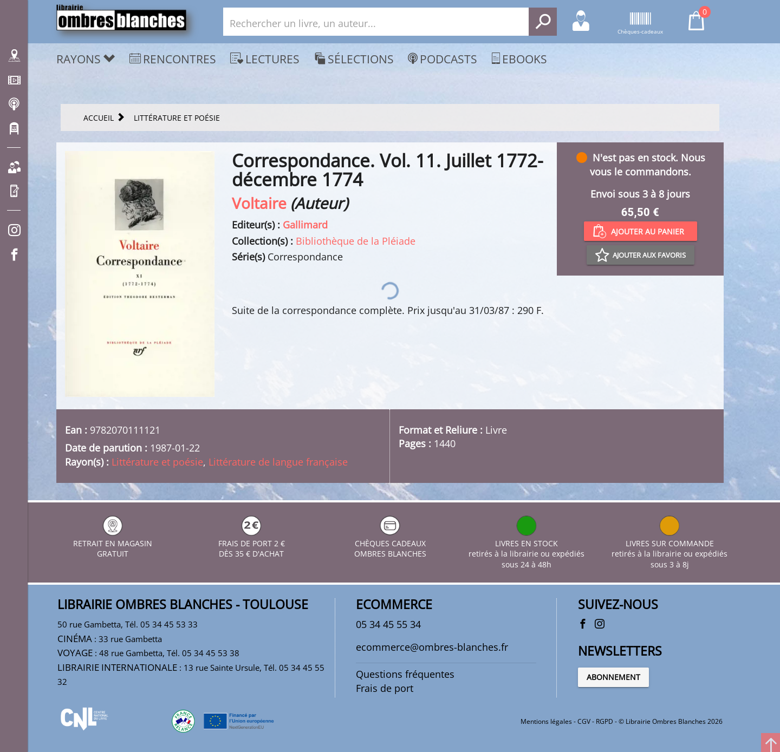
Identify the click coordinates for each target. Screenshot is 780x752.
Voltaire (259, 203)
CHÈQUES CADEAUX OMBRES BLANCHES (390, 543)
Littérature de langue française (278, 461)
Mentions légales (546, 721)
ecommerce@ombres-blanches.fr (432, 646)
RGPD (604, 721)
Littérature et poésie (157, 461)
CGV (583, 721)
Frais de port (384, 688)
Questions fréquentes (405, 674)
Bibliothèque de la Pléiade (355, 240)
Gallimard (305, 224)
